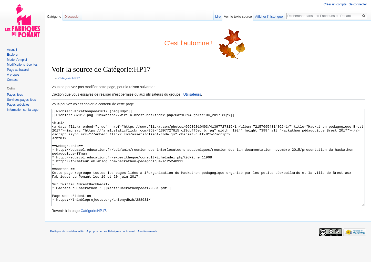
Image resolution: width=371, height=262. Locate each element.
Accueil (12, 50)
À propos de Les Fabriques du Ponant (110, 250)
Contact (12, 80)
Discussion (72, 16)
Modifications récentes (22, 64)
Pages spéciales (18, 104)
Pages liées (15, 94)
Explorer (12, 54)
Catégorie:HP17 (69, 78)
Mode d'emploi (17, 60)
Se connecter (358, 4)
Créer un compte (335, 4)
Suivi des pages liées (21, 100)
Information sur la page (22, 110)
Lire (218, 16)
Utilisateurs (192, 94)
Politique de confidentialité (67, 250)
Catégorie (54, 16)
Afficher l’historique (269, 16)
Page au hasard (18, 70)
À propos (13, 74)
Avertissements (147, 250)
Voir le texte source (238, 16)
